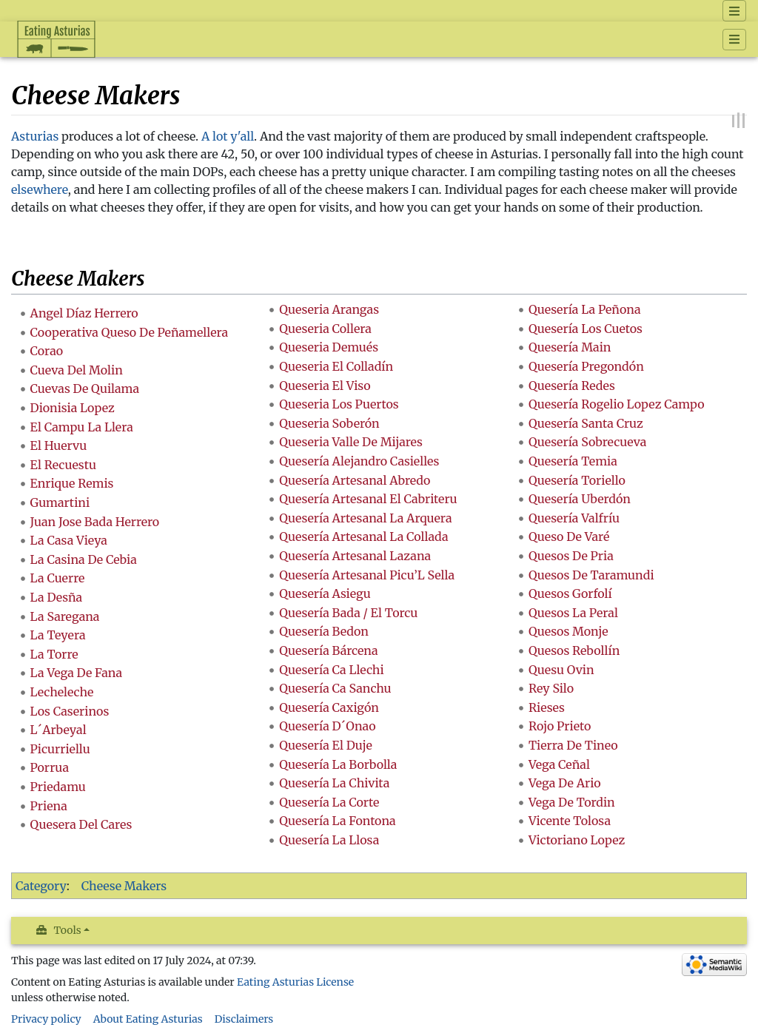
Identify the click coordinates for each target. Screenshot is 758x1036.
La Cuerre (57, 578)
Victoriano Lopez (577, 839)
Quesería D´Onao (327, 726)
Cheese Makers (124, 885)
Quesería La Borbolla (338, 764)
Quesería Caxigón (329, 707)
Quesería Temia (573, 461)
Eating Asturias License (295, 982)
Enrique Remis (72, 483)
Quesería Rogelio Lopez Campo (617, 404)
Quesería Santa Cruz (586, 423)
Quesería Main (570, 347)
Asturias (34, 136)
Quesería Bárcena (328, 650)
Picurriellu (60, 748)
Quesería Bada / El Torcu (348, 612)
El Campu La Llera (81, 427)
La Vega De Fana (76, 672)
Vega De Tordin (572, 802)
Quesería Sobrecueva (587, 441)
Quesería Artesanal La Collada (363, 536)
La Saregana (65, 616)
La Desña (56, 597)
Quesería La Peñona (585, 309)
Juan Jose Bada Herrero (95, 521)
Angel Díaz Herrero (84, 313)
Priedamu (58, 786)
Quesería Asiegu (325, 593)
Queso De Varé (569, 536)
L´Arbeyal (58, 729)
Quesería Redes (572, 385)
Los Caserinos (70, 711)
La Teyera (58, 635)
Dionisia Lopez (72, 407)
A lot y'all (227, 136)
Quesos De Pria (571, 555)
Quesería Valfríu (574, 518)
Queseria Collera (325, 328)
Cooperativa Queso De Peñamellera (129, 332)
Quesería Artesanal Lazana (355, 555)
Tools (67, 930)
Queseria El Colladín (336, 366)
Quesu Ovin (561, 669)
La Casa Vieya (68, 540)
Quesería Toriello (577, 480)
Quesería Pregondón (586, 366)
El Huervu (58, 445)
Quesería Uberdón (580, 498)
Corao (47, 350)
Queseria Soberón (329, 423)
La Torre (54, 654)
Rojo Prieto (560, 726)
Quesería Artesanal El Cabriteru (368, 498)
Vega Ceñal (559, 764)
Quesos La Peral (573, 612)
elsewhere (39, 189)
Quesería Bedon (324, 631)
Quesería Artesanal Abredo (354, 480)
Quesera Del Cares (81, 824)
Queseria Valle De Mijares (351, 441)
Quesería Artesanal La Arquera (365, 518)
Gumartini (60, 502)
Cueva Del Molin (76, 370)
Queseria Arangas (329, 309)
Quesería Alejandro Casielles (359, 461)
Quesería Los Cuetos (586, 328)
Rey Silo (551, 688)
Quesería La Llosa (329, 839)
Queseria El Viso (324, 385)
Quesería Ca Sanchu (335, 688)
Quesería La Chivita (334, 783)
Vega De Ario (565, 783)
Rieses (547, 707)
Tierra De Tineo (573, 745)
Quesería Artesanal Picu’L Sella (367, 575)
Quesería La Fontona (337, 820)
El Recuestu (63, 464)
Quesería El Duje (325, 745)
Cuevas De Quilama (84, 388)
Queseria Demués (328, 347)
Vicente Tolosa (570, 820)
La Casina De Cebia (83, 559)
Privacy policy (46, 1019)
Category (41, 885)
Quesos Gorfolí (570, 593)
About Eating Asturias (148, 1019)
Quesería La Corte (329, 802)
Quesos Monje (568, 631)
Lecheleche (62, 691)
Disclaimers (244, 1019)
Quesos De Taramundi (591, 575)
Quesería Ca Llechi (331, 669)
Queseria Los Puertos (338, 404)
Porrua (49, 767)
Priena (48, 805)
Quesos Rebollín (574, 650)
